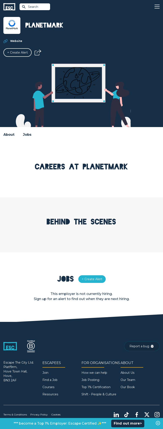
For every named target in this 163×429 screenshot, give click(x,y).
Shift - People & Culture (99, 394)
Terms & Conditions (15, 414)
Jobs (27, 135)
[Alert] (17, 52)
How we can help (94, 373)
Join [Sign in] (45, 373)
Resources (50, 394)
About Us (127, 373)
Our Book (128, 387)
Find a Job (50, 380)
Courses (48, 387)
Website (16, 41)
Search (30, 7)
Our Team (128, 380)
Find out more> (128, 423)
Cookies (55, 414)
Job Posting (90, 380)
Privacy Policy (39, 414)
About (8, 135)
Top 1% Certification (96, 387)
